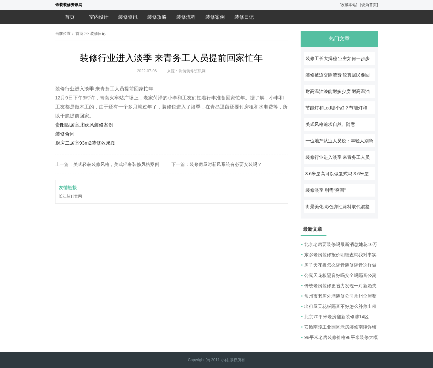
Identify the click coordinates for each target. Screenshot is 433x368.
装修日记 (244, 17)
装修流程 (186, 17)
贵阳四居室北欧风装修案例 (84, 125)
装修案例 (215, 17)
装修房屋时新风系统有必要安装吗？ (226, 164)
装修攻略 (157, 17)
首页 (70, 17)
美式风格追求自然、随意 (330, 124)
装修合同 (65, 134)
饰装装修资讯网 (68, 5)
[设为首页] (369, 5)
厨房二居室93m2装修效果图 (85, 143)
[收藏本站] (348, 5)
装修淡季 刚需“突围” (325, 190)
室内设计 (98, 17)
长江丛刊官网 (70, 196)
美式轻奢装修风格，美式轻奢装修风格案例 (116, 164)
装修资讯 (128, 17)
